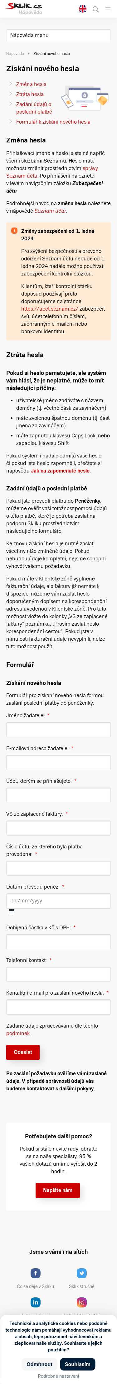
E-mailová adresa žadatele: (39, 748)
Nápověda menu (29, 35)
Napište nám (57, 1190)
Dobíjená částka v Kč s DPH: (41, 928)
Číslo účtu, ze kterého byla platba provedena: (44, 850)
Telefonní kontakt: (28, 960)
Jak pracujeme (39, 1307)
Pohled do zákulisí (84, 1307)
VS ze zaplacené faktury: (37, 814)
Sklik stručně (86, 1278)
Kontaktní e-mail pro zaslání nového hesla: (57, 993)
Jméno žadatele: (27, 716)
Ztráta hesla (30, 94)
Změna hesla (31, 84)
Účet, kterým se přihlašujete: (41, 781)
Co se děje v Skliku (37, 1278)
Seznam (44, 211)
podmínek (18, 1033)
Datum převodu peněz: (35, 887)
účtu (60, 211)
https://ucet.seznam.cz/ (49, 309)
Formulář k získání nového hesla (53, 122)
